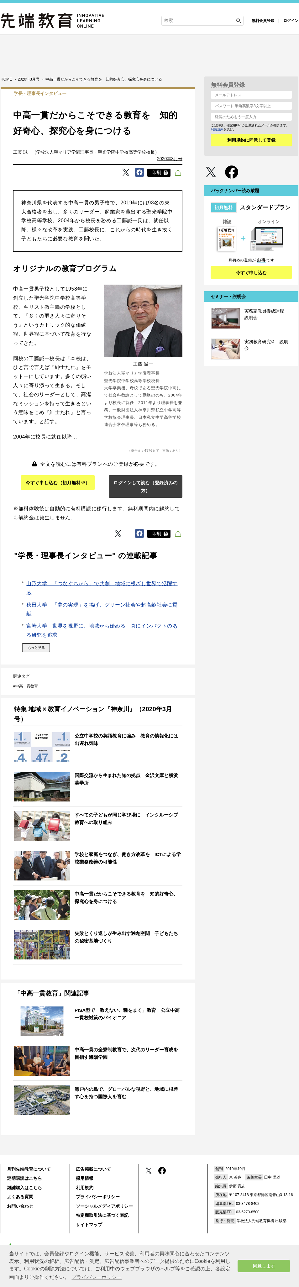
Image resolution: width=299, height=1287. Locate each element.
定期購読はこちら (24, 1178)
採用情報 (84, 1178)
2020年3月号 (169, 158)
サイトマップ (89, 1224)
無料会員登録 (263, 20)
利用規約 (217, 129)
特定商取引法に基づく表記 (102, 1215)
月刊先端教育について (29, 1169)
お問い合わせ (20, 1206)
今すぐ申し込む (251, 272)
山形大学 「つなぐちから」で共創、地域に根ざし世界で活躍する (102, 588)
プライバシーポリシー (98, 1197)
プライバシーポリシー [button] (96, 1277)
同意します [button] (264, 1266)
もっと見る (36, 647)
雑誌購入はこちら (24, 1187)
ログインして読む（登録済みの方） (145, 486)
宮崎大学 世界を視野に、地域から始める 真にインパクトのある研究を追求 (102, 630)
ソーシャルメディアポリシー (104, 1206)
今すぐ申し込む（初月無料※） (58, 482)
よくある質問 (20, 1197)
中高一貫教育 (26, 686)
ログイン (290, 20)
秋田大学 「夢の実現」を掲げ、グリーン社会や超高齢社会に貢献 (102, 609)
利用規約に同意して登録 (251, 140)
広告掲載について (93, 1169)
